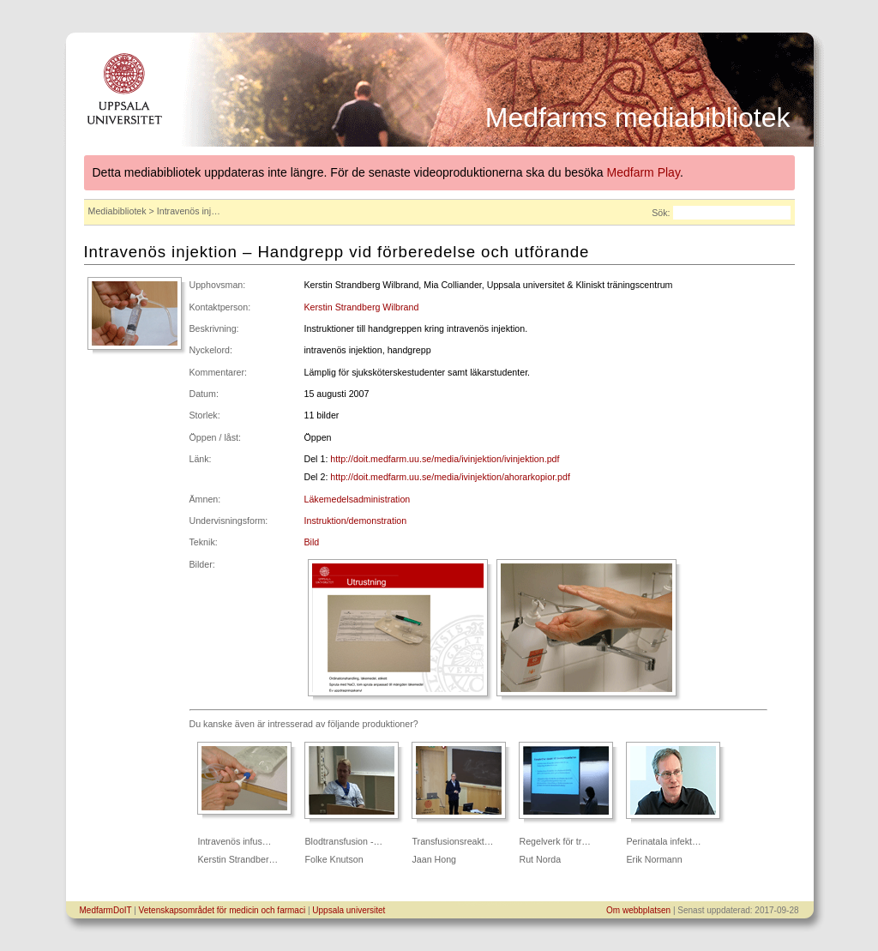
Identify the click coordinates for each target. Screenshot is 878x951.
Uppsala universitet (348, 910)
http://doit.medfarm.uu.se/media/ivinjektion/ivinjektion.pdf (444, 459)
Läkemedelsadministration (357, 499)
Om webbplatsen (638, 910)
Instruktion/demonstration (355, 520)
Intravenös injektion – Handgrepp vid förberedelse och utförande (337, 252)
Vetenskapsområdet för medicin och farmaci (222, 910)
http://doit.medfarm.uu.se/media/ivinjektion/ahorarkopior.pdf (450, 477)
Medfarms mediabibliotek (638, 117)
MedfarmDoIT (106, 910)
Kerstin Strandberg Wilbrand (361, 307)
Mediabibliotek (117, 211)
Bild (312, 542)
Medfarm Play (643, 172)
